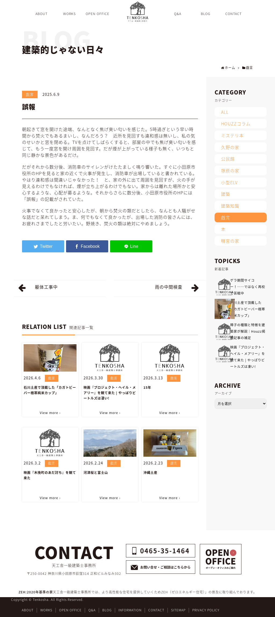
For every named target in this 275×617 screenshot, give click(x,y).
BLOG (107, 610)
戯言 (30, 94)
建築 (225, 194)
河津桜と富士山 (96, 472)
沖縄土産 (150, 472)
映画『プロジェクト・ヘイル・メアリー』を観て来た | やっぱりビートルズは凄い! (110, 393)
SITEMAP (178, 610)
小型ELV (229, 182)
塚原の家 (230, 170)
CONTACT (156, 610)
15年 (147, 387)
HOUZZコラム (236, 123)
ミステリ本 (232, 135)
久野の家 (230, 147)
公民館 (228, 158)
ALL (225, 112)
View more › (50, 412)
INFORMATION (130, 610)
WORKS (46, 610)
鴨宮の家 (230, 241)
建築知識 (230, 205)
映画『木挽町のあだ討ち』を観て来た (50, 475)
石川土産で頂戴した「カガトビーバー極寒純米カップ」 (50, 390)
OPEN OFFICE (70, 610)
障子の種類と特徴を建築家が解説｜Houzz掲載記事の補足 (247, 331)
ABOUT (28, 610)
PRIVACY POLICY (205, 610)
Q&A (92, 610)
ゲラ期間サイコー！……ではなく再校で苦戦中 (247, 287)
